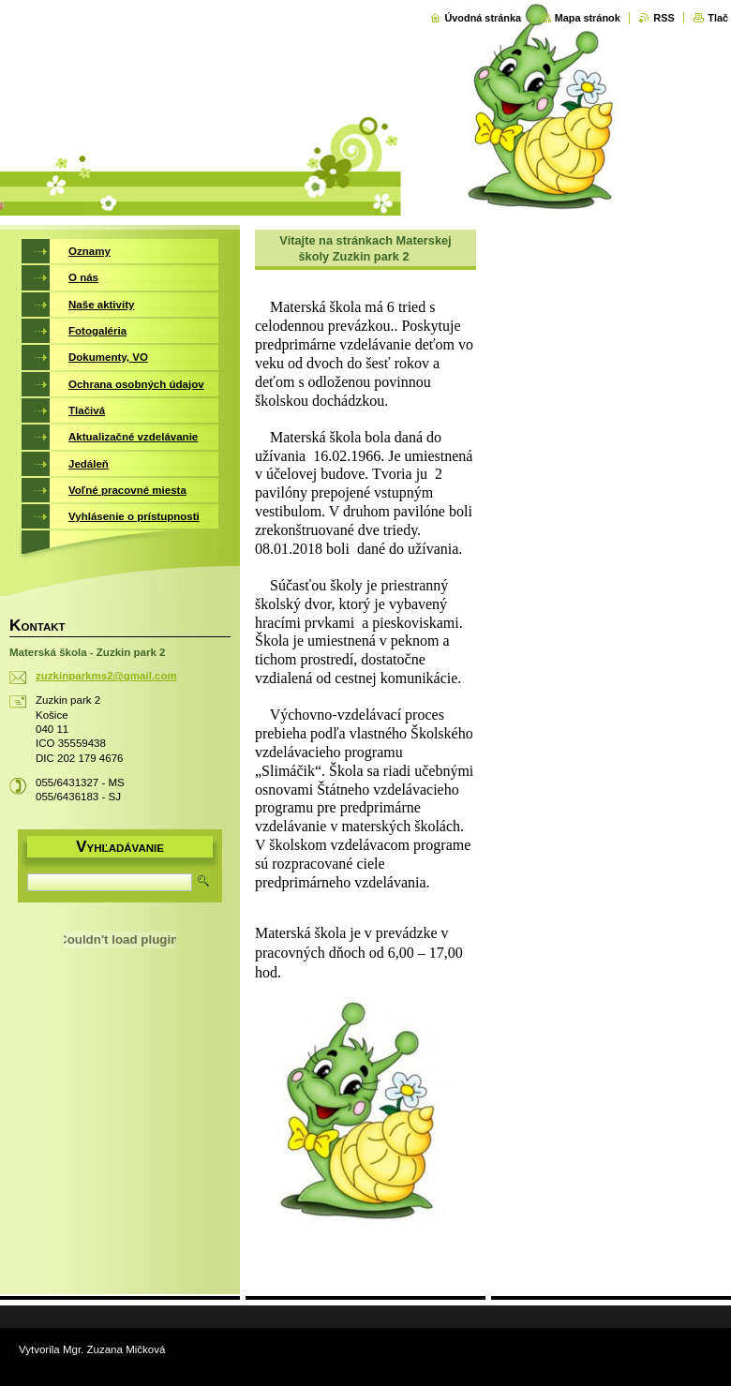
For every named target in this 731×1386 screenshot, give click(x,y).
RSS (663, 17)
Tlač (718, 17)
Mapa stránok (587, 17)
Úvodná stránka (482, 17)
